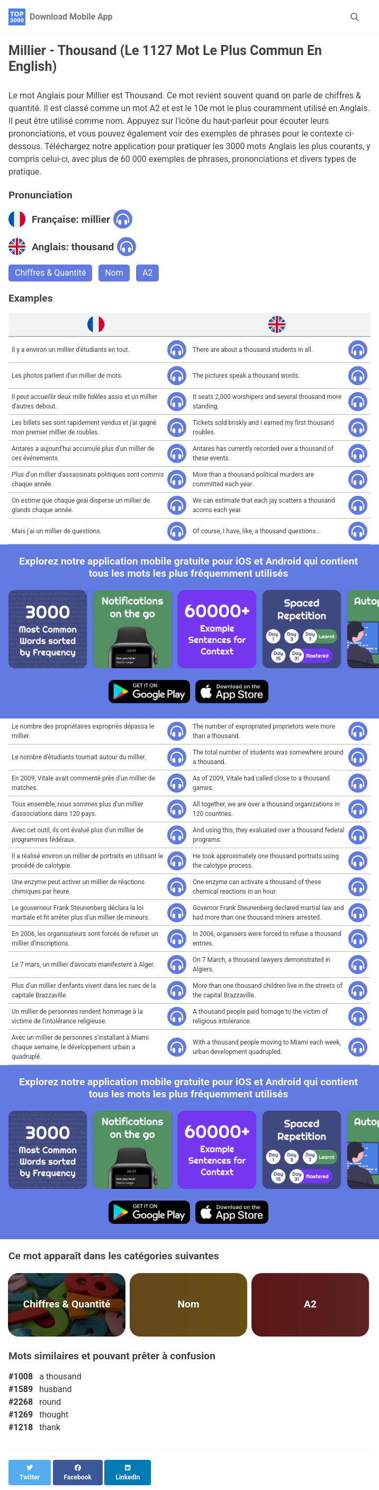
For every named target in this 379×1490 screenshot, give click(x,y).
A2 (147, 273)
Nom (114, 273)
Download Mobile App (71, 17)
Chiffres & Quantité (50, 273)
